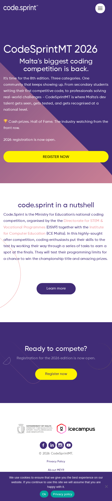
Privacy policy (62, 494)
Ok (44, 494)
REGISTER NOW (56, 156)
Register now (56, 374)
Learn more (56, 288)
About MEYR (56, 470)
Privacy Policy (56, 461)
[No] (106, 486)
